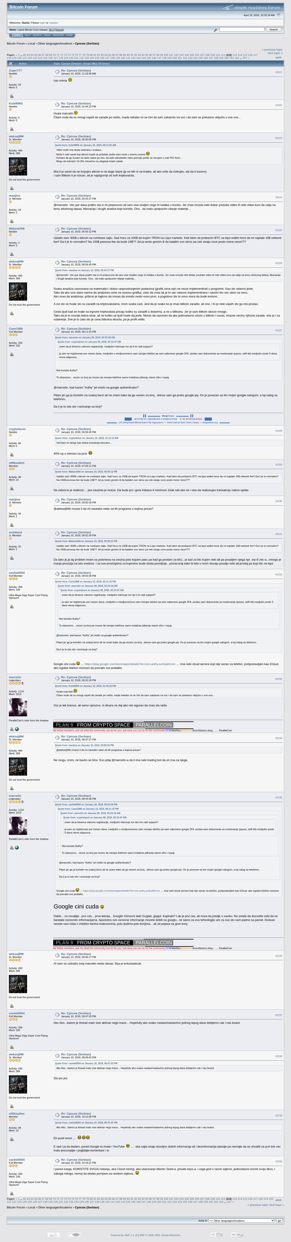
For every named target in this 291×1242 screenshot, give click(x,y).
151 (180, 57)
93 (139, 54)
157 (211, 57)
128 (61, 57)
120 (19, 57)
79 (87, 54)
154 (195, 57)
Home (17, 35)
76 (76, 54)
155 (200, 57)
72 (61, 54)
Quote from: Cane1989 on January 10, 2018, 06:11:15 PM (85, 581)
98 (157, 54)
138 (112, 57)
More (69, 35)
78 (83, 54)
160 (226, 57)
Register (58, 35)
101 (171, 54)
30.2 (51, 29)
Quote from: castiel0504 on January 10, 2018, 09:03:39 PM (86, 804)
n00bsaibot (17, 463)
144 (143, 57)
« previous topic (272, 49)
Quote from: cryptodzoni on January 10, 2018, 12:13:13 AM (86, 438)
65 (35, 54)
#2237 (278, 1015)
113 (235, 54)
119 (14, 57)
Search (37, 35)
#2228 (278, 431)
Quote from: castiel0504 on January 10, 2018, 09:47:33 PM (86, 1063)
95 (146, 54)
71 (58, 54)
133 (86, 57)
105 (192, 54)
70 (54, 54)
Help (27, 35)
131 (76, 57)
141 (128, 57)
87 (117, 54)
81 (94, 54)
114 (240, 54)
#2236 (278, 956)
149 (169, 57)
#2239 (278, 1115)
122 (30, 57)
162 (237, 57)
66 (39, 54)
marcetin (15, 677)
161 (231, 57)
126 (50, 57)
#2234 (278, 738)
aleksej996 (16, 136)
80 (91, 54)
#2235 (278, 797)
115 (245, 54)
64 (32, 54)
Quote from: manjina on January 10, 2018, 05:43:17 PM (84, 270)
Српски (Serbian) (87, 43)
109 (212, 54)
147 (159, 57)
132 (81, 57)
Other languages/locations (55, 43)
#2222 (278, 105)
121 (24, 57)
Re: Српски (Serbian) (76, 70)
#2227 (278, 330)
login (42, 22)
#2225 (278, 230)
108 (207, 54)
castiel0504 (17, 572)
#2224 (278, 197)
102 (176, 54)
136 (102, 57)
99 (161, 54)
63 (28, 54)
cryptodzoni (17, 429)
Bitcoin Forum (16, 43)
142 (133, 57)
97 (154, 54)
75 (72, 54)
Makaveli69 (17, 228)
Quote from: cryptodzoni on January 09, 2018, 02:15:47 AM (89, 342)
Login (47, 35)
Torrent (59, 29)
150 (175, 57)
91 (131, 54)
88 (120, 54)
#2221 (278, 72)
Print (278, 57)
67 (43, 54)
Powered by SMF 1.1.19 (124, 1235)
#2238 (278, 1056)
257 (245, 57)
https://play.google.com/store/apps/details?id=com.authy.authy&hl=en (130, 664)
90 (128, 54)
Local (31, 43)
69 (50, 54)
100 (166, 54)
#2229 (278, 464)
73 (65, 54)
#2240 (278, 1161)
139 (117, 57)
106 (197, 54)
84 (106, 54)
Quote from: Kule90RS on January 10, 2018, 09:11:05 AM (85, 145)
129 (66, 57)
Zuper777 (15, 70)
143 (138, 57)
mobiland (15, 532)
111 (223, 54)
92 (135, 54)
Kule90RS (16, 103)
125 (45, 57)
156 (205, 57)
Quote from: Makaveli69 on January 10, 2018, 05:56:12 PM (86, 471)
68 (46, 54)
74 (69, 54)
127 (55, 57)
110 (218, 54)
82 (98, 54)
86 (113, 54)
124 (40, 57)
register (53, 22)
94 (143, 54)
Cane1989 (16, 328)
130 (71, 57)
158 (216, 57)
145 (149, 57)
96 (150, 54)
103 (181, 54)
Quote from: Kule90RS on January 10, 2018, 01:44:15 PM (85, 686)
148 (164, 57)
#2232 (278, 574)
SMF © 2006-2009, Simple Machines (160, 1235)
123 (35, 57)
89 (124, 54)
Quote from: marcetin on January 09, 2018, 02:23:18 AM (85, 337)
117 (255, 54)
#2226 (278, 263)
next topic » (275, 53)
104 (186, 54)
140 (123, 57)
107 (202, 54)
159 (221, 57)
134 (92, 57)
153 (190, 57)
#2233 (278, 679)
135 (97, 57)
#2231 (278, 534)
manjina (14, 195)
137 (107, 57)
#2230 (278, 501)
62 (24, 54)
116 (250, 54)
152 (185, 57)
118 (9, 57)
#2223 (278, 138)
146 (154, 57)
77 (80, 54)
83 (102, 54)
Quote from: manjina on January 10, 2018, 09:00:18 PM (84, 745)
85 (109, 54)
